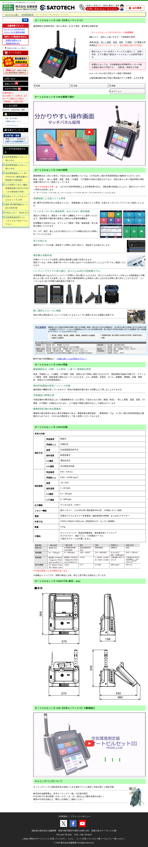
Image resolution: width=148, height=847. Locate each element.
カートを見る (12, 53)
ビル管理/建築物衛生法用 (15, 150)
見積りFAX (11, 83)
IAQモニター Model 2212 (17, 213)
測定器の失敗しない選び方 (16, 48)
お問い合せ (9, 79)
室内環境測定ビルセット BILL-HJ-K (16, 167)
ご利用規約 (62, 816)
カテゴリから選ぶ (12, 15)
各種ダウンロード (14, 129)
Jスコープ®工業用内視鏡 (14, 32)
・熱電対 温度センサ (12, 40)
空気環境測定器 (27, 15)
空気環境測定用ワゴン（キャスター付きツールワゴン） (16, 220)
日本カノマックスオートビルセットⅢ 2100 (16, 198)
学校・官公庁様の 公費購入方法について (13, 120)
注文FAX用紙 (12, 88)
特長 (38, 86)
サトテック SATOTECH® (14, 29)
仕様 (75, 86)
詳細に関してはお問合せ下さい (71, 359)
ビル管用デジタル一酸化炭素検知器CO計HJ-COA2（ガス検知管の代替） (16, 188)
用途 (113, 86)
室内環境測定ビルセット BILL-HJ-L (16, 159)
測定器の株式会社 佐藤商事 (44, 831)
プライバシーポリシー (80, 816)
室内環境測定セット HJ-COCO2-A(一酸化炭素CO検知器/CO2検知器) (16, 176)
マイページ (11, 114)
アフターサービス (11, 125)
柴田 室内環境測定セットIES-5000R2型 (16, 206)
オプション (116, 91)
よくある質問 (10, 106)
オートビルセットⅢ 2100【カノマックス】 (19, 2)
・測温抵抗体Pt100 (12, 43)
